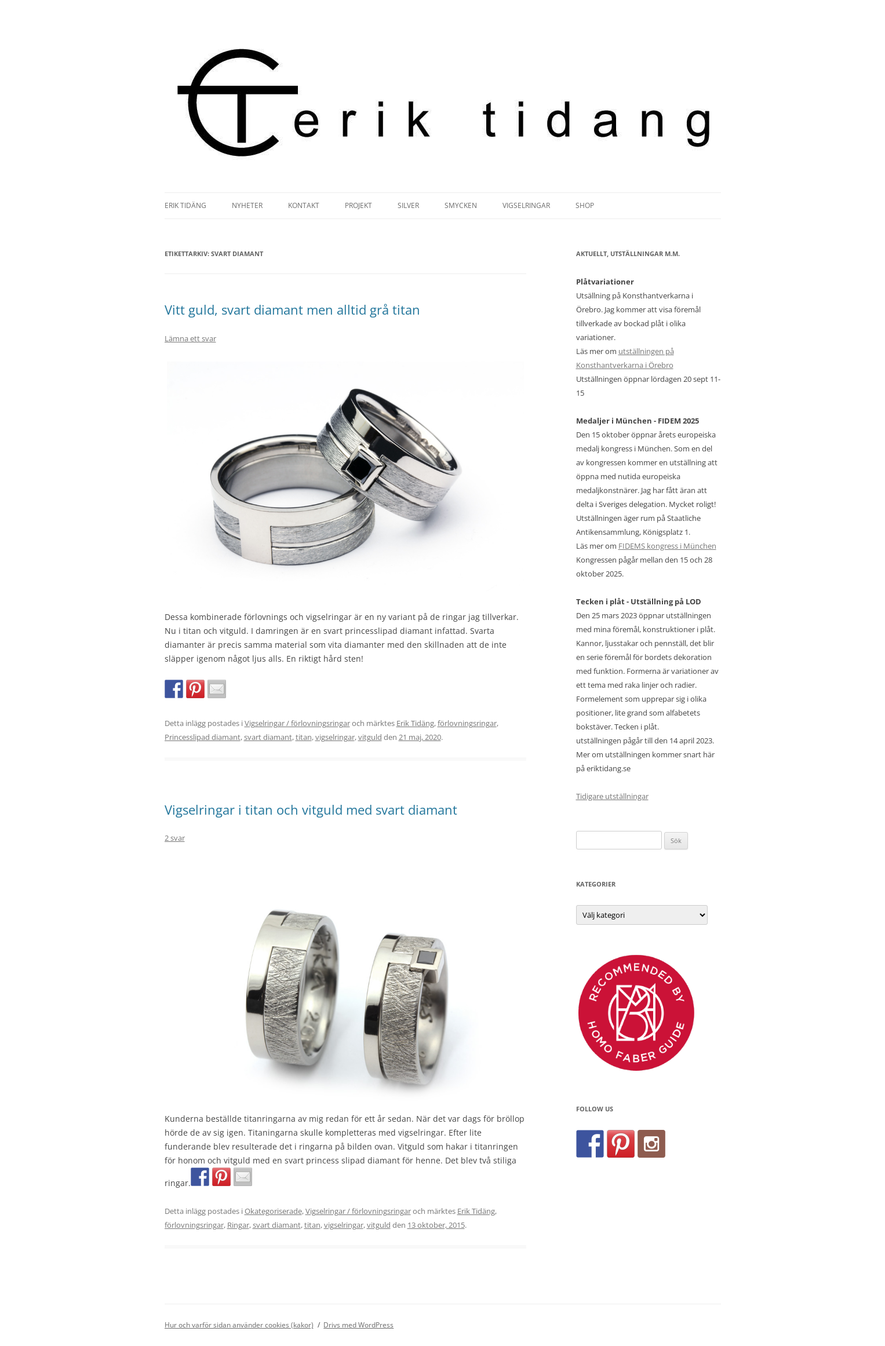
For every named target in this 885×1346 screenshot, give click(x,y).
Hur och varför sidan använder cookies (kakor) (239, 1325)
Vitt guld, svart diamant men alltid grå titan (292, 309)
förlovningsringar (467, 723)
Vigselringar (526, 205)
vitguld (370, 737)
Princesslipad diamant (203, 737)
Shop (585, 205)
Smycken (461, 205)
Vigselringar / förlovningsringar (297, 723)
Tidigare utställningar (612, 796)
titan (304, 737)
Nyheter (247, 205)
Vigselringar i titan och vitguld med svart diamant (311, 809)
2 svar (175, 838)
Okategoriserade (273, 1211)
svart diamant (268, 737)
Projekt (358, 205)
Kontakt (303, 205)
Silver (408, 205)
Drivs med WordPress (358, 1325)
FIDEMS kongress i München (667, 546)
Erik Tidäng (185, 205)
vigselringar (335, 737)
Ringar (238, 1225)
